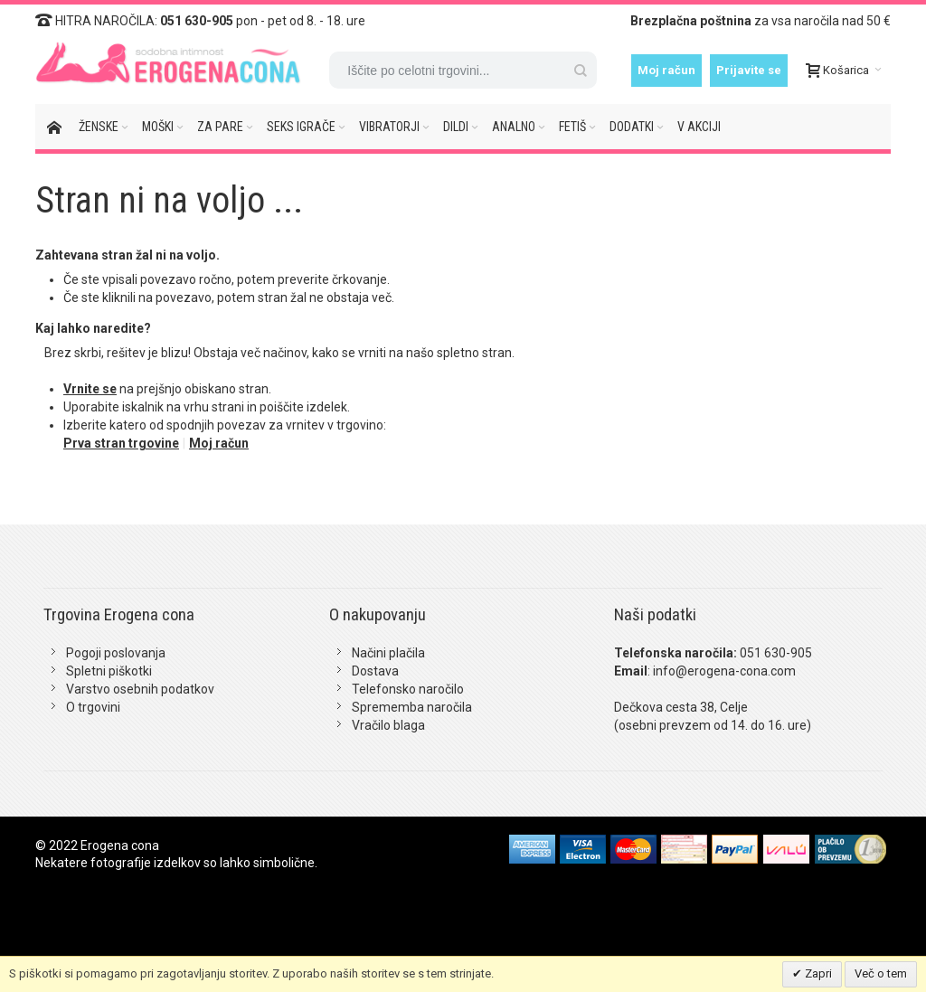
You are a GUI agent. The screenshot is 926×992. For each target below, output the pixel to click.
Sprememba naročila (412, 707)
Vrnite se (90, 389)
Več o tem (881, 973)
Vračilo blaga (388, 725)
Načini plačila (388, 653)
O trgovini (93, 707)
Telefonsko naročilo (408, 689)
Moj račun (666, 70)
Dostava (375, 671)
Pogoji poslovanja (115, 653)
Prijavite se (748, 70)
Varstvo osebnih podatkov (140, 689)
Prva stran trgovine (121, 443)
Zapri (817, 973)
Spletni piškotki (109, 671)
